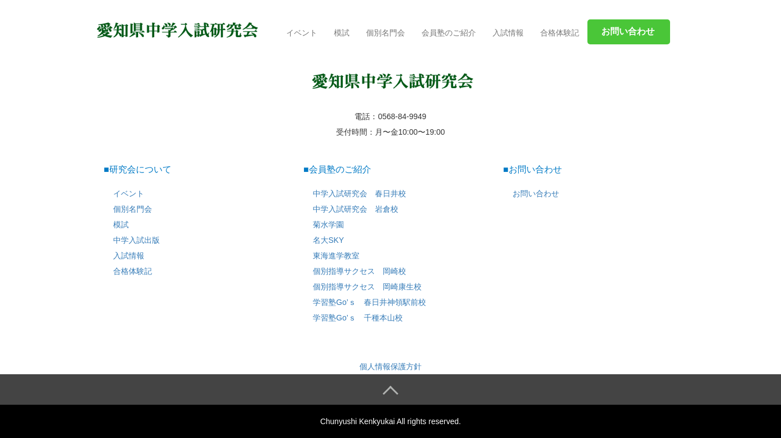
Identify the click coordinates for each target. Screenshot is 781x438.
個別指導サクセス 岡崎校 (359, 271)
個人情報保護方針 (390, 366)
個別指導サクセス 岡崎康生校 (367, 286)
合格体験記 (559, 32)
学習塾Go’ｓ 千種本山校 (358, 317)
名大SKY (328, 240)
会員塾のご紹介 (449, 32)
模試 (341, 32)
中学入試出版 (136, 240)
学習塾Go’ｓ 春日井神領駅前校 (369, 302)
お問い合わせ (536, 193)
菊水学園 (328, 224)
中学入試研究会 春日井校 (359, 193)
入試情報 (508, 32)
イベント (301, 32)
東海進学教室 (336, 255)
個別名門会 (385, 32)
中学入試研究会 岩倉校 (355, 209)
